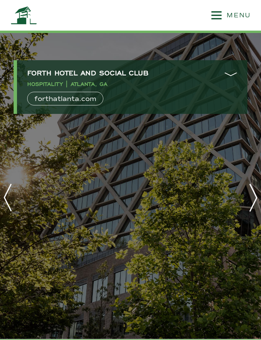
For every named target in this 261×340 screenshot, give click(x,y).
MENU (231, 15)
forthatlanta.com (65, 99)
